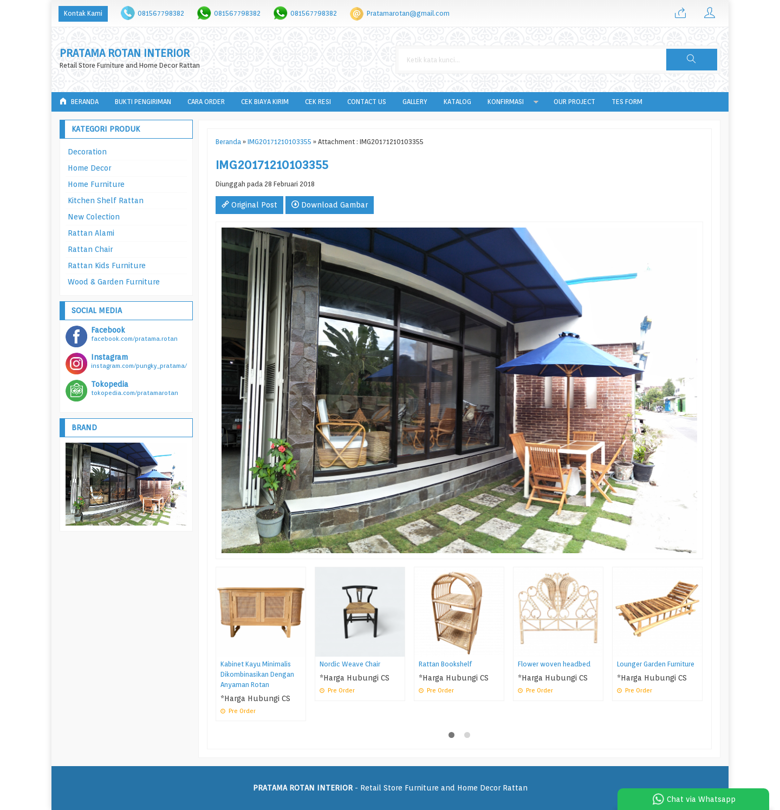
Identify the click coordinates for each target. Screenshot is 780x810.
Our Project (574, 102)
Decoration (87, 151)
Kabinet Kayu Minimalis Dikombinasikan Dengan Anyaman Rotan (257, 674)
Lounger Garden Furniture (655, 664)
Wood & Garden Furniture (114, 281)
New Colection (94, 216)
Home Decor (89, 168)
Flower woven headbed (554, 664)
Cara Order (206, 102)
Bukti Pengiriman (143, 102)
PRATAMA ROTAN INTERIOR (125, 53)
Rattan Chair (90, 249)
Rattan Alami (91, 233)
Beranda (79, 102)
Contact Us (366, 102)
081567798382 (161, 13)
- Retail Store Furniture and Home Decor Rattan (390, 787)
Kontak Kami (83, 13)
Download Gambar (329, 204)
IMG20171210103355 (279, 142)
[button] (691, 59)
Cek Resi (318, 102)
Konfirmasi (505, 102)
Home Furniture (96, 184)
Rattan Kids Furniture (107, 265)
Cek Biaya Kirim (265, 102)
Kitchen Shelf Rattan (106, 200)
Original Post (249, 204)
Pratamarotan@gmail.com (408, 13)
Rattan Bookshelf (445, 664)
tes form (627, 102)
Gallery (414, 102)
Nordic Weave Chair (350, 664)
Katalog (457, 102)
